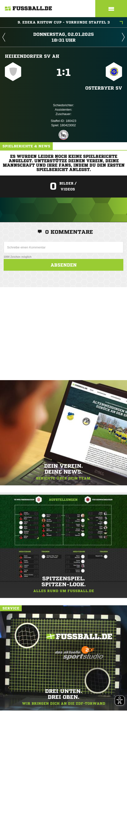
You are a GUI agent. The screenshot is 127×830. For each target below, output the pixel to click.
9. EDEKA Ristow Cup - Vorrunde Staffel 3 (70, 23)
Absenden (64, 265)
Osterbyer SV (103, 88)
